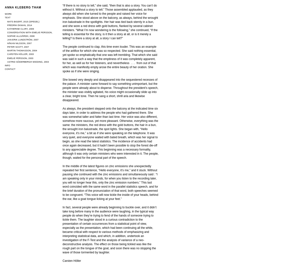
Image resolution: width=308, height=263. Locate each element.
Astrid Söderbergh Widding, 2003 (28, 62)
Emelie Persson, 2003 (20, 58)
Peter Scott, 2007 (18, 47)
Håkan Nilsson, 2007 (19, 43)
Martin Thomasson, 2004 (22, 50)
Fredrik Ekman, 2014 (19, 25)
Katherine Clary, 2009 (20, 29)
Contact (10, 69)
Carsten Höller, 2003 (20, 54)
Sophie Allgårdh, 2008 (21, 36)
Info (7, 65)
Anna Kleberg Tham (23, 7)
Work (8, 14)
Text (8, 17)
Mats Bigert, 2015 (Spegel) (23, 21)
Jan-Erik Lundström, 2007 (22, 40)
